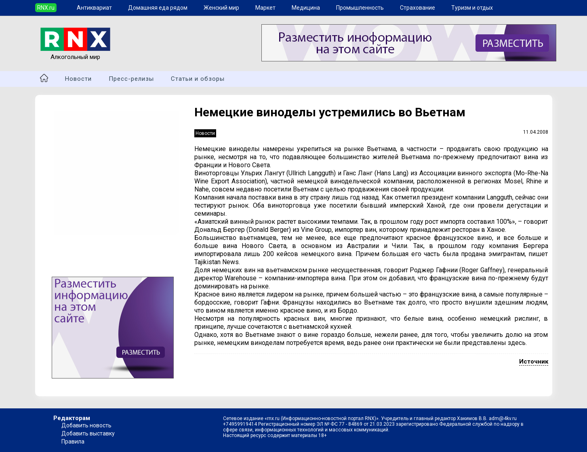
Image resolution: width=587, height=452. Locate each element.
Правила (72, 441)
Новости (78, 78)
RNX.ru (46, 7)
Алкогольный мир (75, 53)
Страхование (417, 7)
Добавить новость (86, 425)
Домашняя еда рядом (157, 7)
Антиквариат (94, 7)
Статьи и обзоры (198, 78)
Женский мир (221, 7)
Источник (533, 361)
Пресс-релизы (131, 78)
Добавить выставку (88, 433)
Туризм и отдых (472, 7)
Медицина (306, 7)
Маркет (265, 7)
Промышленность (360, 7)
